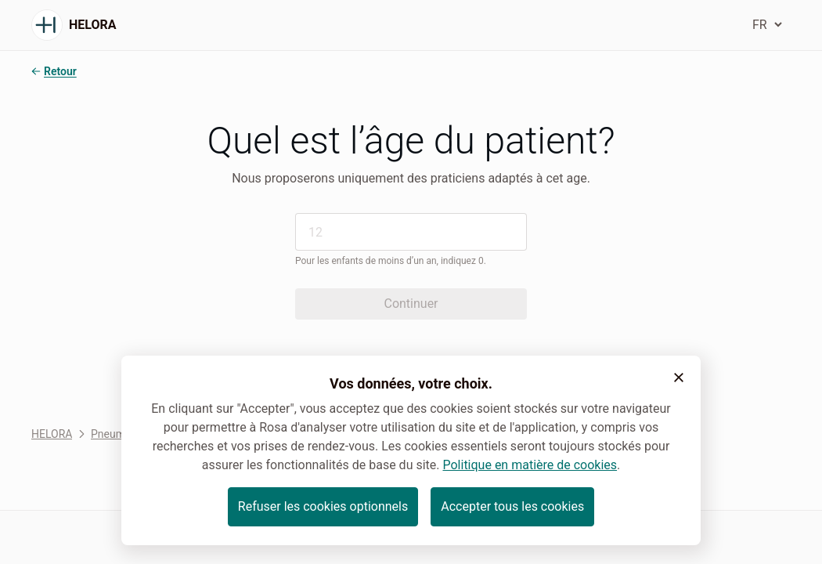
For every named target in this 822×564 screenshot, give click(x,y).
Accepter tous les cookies (512, 506)
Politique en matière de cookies (529, 464)
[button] (678, 377)
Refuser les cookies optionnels (323, 506)
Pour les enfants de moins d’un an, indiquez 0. (390, 260)
